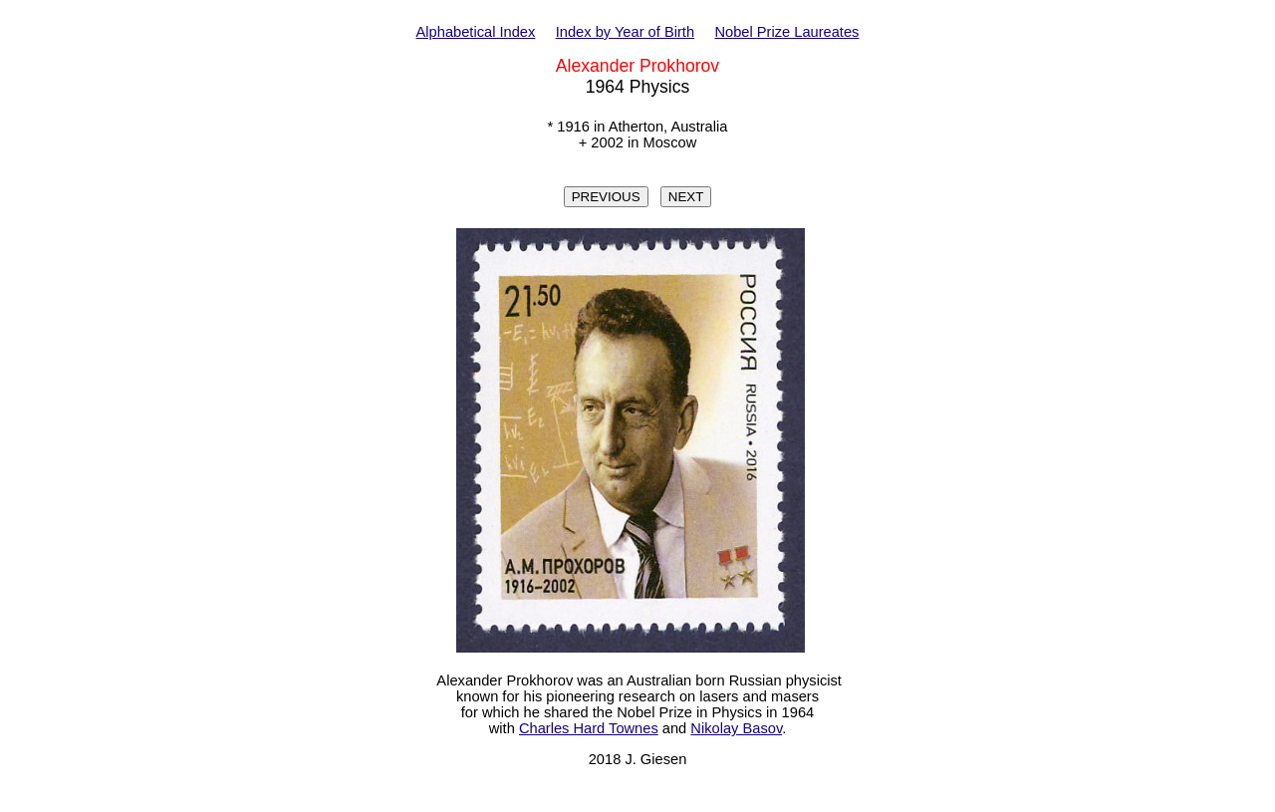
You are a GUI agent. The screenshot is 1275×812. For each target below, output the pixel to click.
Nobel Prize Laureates (786, 32)
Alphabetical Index (476, 32)
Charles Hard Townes (588, 728)
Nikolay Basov (736, 728)
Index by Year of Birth (625, 32)
